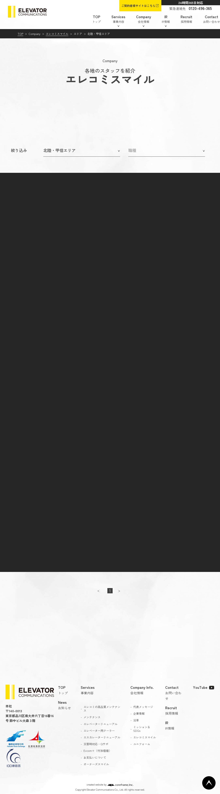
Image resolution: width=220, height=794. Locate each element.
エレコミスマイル (57, 34)
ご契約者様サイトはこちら (138, 6)
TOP (20, 34)
